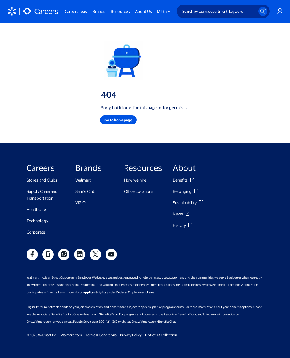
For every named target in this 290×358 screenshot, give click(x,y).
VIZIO (80, 202)
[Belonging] (196, 191)
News (178, 214)
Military (163, 11)
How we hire (135, 180)
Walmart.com (71, 334)
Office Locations (138, 191)
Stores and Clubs (42, 180)
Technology (37, 220)
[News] (187, 214)
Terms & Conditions (101, 334)
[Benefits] (192, 180)
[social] (32, 254)
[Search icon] (262, 11)
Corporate (36, 232)
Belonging (182, 191)
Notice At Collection (161, 334)
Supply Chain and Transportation (42, 194)
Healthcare (36, 209)
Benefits (180, 180)
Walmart (83, 180)
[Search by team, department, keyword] (223, 11)
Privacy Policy (131, 334)
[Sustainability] (201, 202)
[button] (118, 119)
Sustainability (185, 202)
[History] (190, 225)
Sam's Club (85, 191)
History (179, 225)
